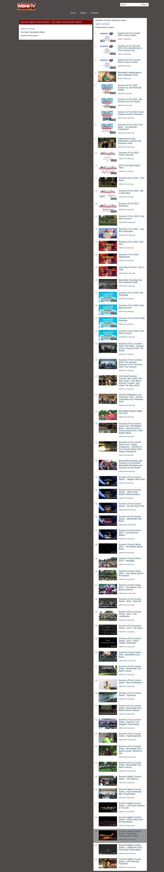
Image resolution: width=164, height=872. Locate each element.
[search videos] (130, 4)
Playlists (94, 13)
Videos (83, 13)
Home (73, 13)
